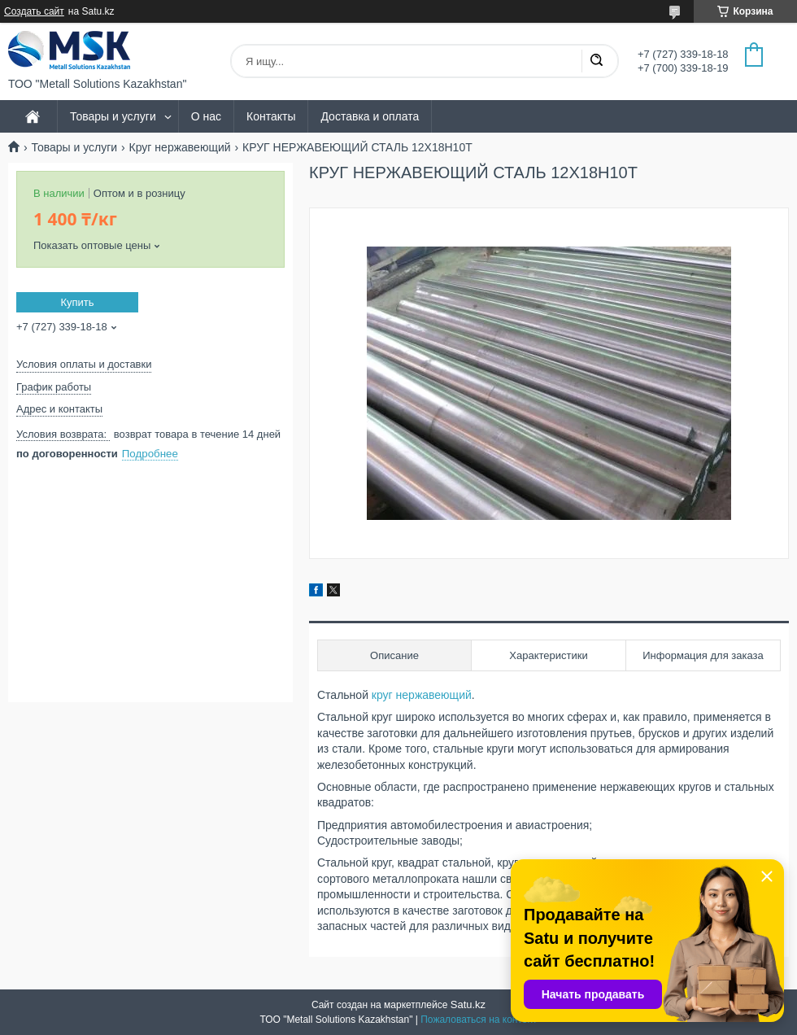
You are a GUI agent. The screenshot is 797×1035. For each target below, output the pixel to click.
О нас (206, 116)
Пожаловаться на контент (478, 1019)
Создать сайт (34, 11)
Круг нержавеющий (180, 147)
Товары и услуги (113, 116)
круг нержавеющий (422, 694)
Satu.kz (468, 1004)
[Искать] (596, 61)
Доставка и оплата (369, 116)
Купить (77, 302)
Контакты (270, 116)
